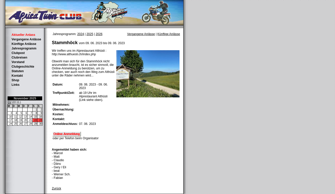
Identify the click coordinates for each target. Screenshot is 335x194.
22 (35, 120)
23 (40, 120)
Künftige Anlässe (24, 44)
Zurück (56, 188)
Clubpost (18, 53)
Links (15, 85)
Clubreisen (19, 57)
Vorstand (18, 62)
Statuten (18, 71)
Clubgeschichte (23, 66)
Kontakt (17, 75)
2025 (89, 34)
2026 (99, 34)
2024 (80, 34)
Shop (15, 80)
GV (9, 102)
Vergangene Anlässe (26, 39)
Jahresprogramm (24, 48)
